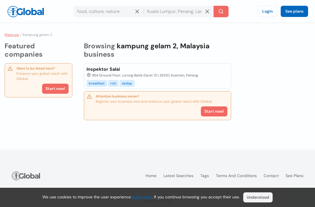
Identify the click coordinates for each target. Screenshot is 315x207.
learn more (142, 197)
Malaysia (12, 34)
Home (151, 175)
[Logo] (25, 11)
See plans (294, 11)
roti (113, 83)
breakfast (97, 83)
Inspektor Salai (103, 69)
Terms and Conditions (236, 175)
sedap (127, 83)
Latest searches (178, 175)
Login (267, 11)
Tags (204, 175)
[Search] (221, 11)
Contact (271, 175)
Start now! (55, 88)
